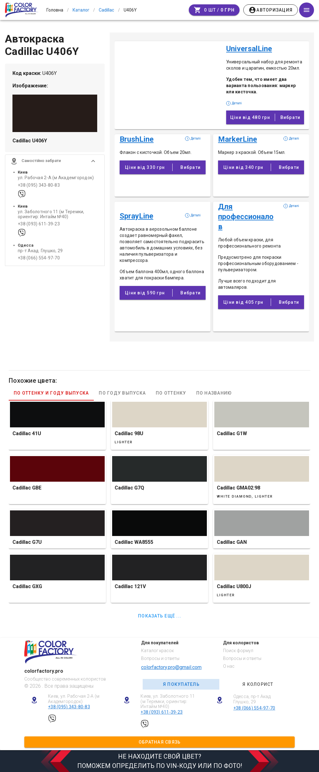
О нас (229, 666)
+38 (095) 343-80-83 (39, 187)
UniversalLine (249, 48)
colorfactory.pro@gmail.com (171, 667)
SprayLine (136, 216)
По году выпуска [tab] (122, 393)
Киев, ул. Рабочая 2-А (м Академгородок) (73, 699)
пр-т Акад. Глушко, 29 (40, 253)
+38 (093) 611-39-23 (39, 226)
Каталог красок (157, 650)
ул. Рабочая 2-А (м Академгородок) (56, 180)
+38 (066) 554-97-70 (39, 260)
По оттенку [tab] (171, 393)
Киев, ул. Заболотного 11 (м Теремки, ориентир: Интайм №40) (167, 701)
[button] (54, 164)
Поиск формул (238, 650)
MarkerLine (237, 139)
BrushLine (137, 139)
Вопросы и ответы (160, 658)
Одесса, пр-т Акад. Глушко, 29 (252, 699)
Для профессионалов (246, 216)
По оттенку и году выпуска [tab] (51, 393)
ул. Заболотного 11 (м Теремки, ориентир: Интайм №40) (51, 217)
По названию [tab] (214, 393)
